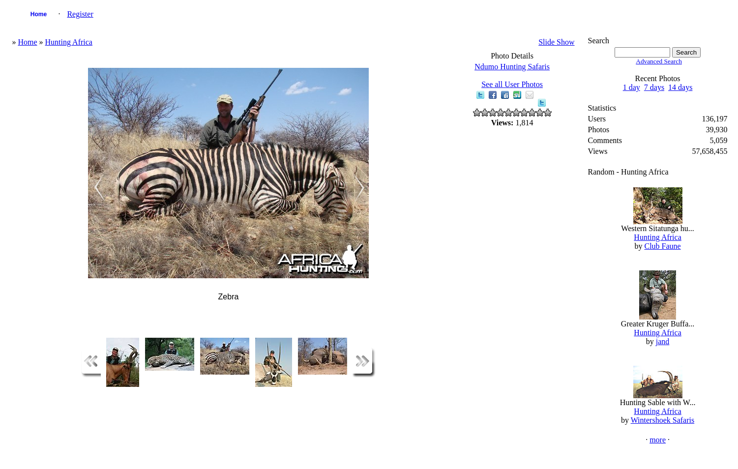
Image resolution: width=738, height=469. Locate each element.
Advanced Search (659, 61)
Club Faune (662, 246)
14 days (680, 87)
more (657, 440)
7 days (654, 87)
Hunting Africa (68, 42)
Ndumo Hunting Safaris (512, 66)
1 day (631, 87)
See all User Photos (512, 84)
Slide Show (556, 42)
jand (663, 341)
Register (80, 14)
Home (38, 14)
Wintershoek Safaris (663, 420)
